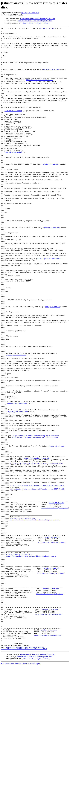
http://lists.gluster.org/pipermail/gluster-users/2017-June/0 (37, 577)
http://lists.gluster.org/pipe (37, 544)
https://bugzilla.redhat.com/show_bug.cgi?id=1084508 (36, 517)
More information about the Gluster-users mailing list (21, 788)
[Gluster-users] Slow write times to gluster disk (37, 19)
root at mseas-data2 (13, 128)
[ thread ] (30, 23)
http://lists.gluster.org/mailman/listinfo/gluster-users (34, 619)
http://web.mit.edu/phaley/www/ (54, 604)
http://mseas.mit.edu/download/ (39, 90)
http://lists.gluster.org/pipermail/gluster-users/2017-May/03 (37, 581)
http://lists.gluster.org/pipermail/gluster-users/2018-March (36, 550)
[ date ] (24, 23)
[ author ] (46, 23)
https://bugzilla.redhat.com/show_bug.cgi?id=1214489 (35, 519)
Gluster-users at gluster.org (22, 616)
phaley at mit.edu (47, 29)
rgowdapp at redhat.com (30, 13)
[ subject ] (38, 23)
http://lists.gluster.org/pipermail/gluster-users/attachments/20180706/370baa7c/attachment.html (24, 772)
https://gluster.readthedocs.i (50, 305)
